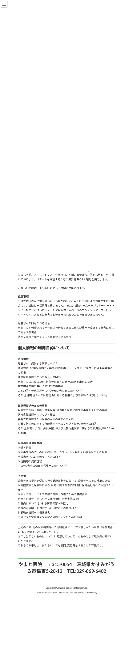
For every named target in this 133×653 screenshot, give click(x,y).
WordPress (52, 593)
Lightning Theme (67, 593)
